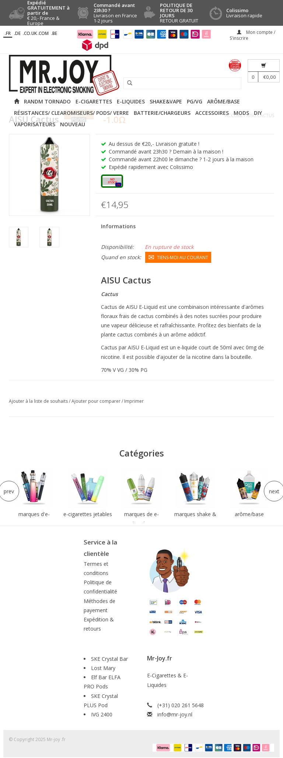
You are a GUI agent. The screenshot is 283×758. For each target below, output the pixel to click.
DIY (258, 112)
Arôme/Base (223, 101)
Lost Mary (103, 667)
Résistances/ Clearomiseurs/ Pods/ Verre (71, 112)
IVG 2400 (101, 714)
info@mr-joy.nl (174, 714)
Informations (118, 226)
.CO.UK (30, 33)
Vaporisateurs (34, 124)
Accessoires (212, 112)
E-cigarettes (94, 101)
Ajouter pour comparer (96, 401)
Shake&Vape (166, 101)
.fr (8, 33)
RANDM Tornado (47, 101)
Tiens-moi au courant (178, 257)
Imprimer (134, 401)
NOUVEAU (72, 124)
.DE (17, 33)
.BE (54, 33)
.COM (43, 33)
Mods (241, 112)
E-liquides (131, 101)
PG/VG (194, 101)
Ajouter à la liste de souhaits (39, 401)
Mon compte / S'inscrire (252, 35)
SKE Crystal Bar (109, 658)
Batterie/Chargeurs (162, 112)
